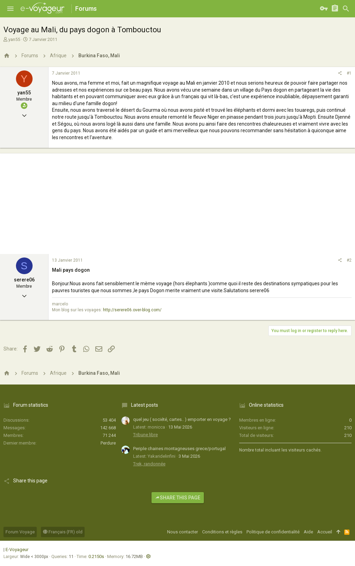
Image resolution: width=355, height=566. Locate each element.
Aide (308, 531)
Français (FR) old (63, 531)
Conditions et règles (222, 531)
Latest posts (144, 405)
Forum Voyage (20, 531)
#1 (349, 73)
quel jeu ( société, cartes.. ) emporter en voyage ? (182, 419)
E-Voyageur (17, 549)
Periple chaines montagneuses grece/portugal (179, 448)
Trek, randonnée (149, 463)
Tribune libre (145, 434)
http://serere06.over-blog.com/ (132, 309)
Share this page (177, 497)
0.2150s (96, 556)
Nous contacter (182, 531)
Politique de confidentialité (273, 531)
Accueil (324, 531)
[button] (10, 9)
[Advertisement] (177, 202)
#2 (349, 260)
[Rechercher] (346, 8)
